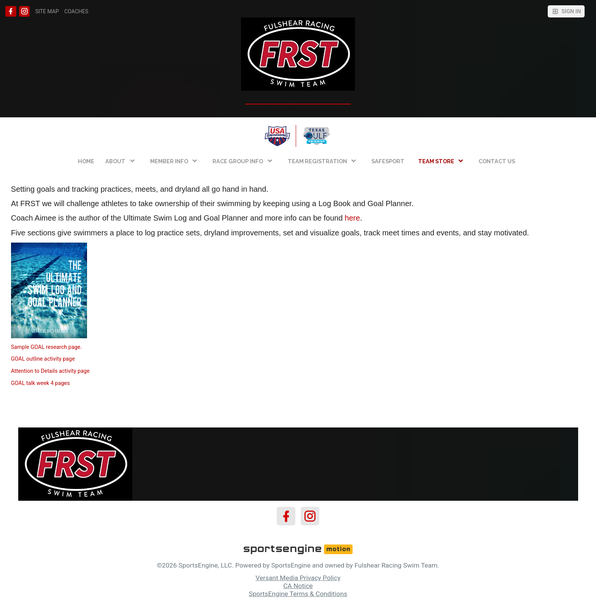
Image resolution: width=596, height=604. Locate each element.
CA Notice (298, 586)
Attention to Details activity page (50, 371)
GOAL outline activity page (43, 359)
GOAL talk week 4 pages (40, 383)
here (352, 218)
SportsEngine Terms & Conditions (298, 594)
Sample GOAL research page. (46, 347)
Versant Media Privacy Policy (297, 578)
